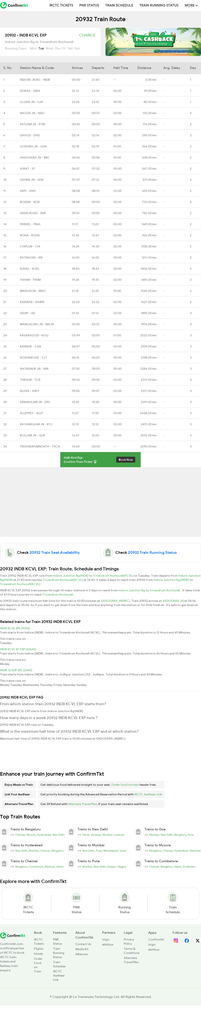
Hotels (38, 953)
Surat (123, 850)
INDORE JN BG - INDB (35, 79)
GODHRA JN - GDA (33, 146)
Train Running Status (158, 5)
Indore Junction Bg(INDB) (71, 575)
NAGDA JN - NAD (32, 113)
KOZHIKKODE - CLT (33, 357)
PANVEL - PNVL (30, 224)
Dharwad (195, 850)
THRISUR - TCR (30, 379)
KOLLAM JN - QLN (32, 435)
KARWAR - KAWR (32, 302)
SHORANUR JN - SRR (34, 368)
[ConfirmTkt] (12, 935)
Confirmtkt (156, 939)
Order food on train (125, 784)
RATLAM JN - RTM (32, 124)
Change (87, 35)
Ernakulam (189, 866)
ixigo (105, 939)
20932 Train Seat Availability (55, 552)
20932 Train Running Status (152, 552)
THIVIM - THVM (30, 279)
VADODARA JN (173, 600)
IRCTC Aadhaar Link (148, 794)
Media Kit (82, 949)
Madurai (50, 866)
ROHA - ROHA (30, 235)
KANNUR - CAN (30, 346)
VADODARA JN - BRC (35, 157)
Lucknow (119, 834)
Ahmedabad (110, 850)
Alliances (81, 954)
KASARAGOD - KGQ (34, 335)
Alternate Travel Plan (82, 804)
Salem (60, 866)
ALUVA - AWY (29, 391)
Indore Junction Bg (132, 590)
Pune (191, 834)
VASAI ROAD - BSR (33, 213)
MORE (191, 5)
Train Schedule (119, 5)
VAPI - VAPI (28, 190)
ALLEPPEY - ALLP (31, 413)
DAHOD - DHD (30, 135)
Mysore (31, 834)
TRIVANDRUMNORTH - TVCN (40, 446)
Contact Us (83, 944)
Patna (85, 834)
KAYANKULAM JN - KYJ (36, 424)
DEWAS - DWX (30, 90)
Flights (38, 948)
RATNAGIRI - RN (31, 257)
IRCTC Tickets (61, 5)
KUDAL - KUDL (29, 268)
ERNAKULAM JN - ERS (35, 402)
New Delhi (58, 834)
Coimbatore (36, 866)
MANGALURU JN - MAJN (37, 324)
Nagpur (122, 866)
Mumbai (107, 834)
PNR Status (89, 5)
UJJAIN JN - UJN (31, 102)
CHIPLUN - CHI (30, 246)
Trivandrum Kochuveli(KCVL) (113, 575)
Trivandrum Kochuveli (165, 590)
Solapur (111, 866)
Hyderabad (44, 834)
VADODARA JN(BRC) (115, 600)
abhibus (107, 944)
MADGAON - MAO (33, 291)
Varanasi (96, 834)
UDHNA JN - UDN (31, 179)
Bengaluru (180, 834)
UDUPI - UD (27, 313)
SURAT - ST (27, 168)
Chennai (20, 834)
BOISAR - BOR (30, 202)
